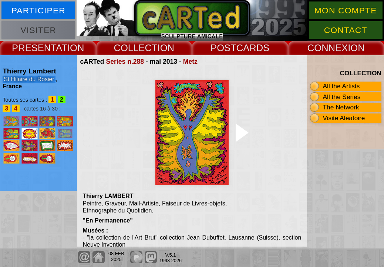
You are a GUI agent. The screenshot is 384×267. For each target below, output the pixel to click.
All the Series (342, 96)
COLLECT (135, 48)
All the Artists (341, 86)
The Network (341, 107)
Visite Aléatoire (344, 118)
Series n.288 (125, 61)
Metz (190, 61)
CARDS (253, 48)
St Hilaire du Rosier (29, 79)
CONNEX (327, 48)
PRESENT (34, 48)
